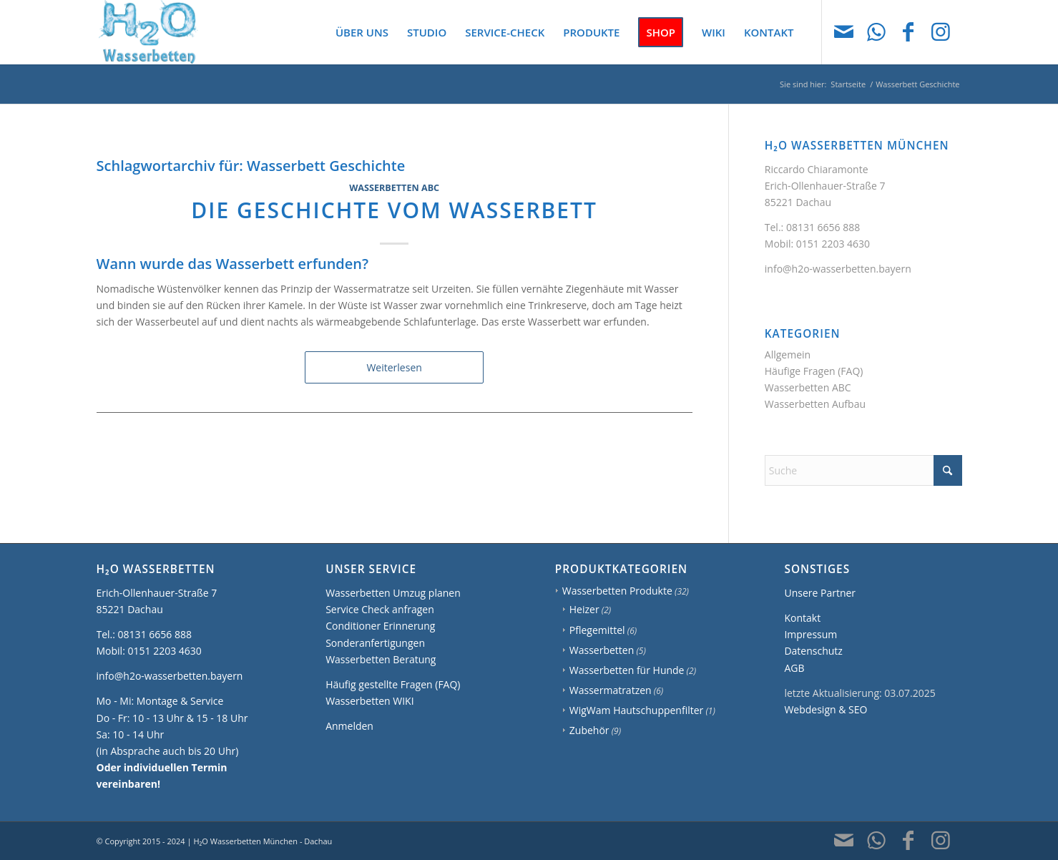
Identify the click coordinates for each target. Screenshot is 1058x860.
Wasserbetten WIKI (369, 701)
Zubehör (589, 730)
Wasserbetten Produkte (617, 590)
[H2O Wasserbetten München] (148, 32)
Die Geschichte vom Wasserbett (394, 210)
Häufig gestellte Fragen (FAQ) (392, 684)
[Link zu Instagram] (940, 31)
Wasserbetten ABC (394, 188)
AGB (794, 668)
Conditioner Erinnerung (380, 625)
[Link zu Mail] (844, 31)
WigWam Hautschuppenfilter (636, 710)
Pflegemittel (597, 630)
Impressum (810, 634)
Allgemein (787, 354)
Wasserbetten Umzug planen (393, 593)
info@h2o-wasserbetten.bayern (838, 268)
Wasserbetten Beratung (380, 659)
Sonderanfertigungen (375, 643)
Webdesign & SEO (825, 709)
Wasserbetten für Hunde (627, 670)
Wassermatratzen (610, 690)
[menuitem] (362, 32)
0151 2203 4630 (833, 243)
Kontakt (802, 618)
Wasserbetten (602, 650)
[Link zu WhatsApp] (876, 31)
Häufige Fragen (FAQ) (814, 371)
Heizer (584, 609)
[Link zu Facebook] (908, 31)
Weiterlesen (393, 367)
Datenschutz (813, 651)
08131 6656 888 (823, 227)
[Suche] (863, 470)
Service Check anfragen (379, 609)
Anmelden (349, 726)
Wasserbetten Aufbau (815, 404)
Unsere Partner (820, 593)
